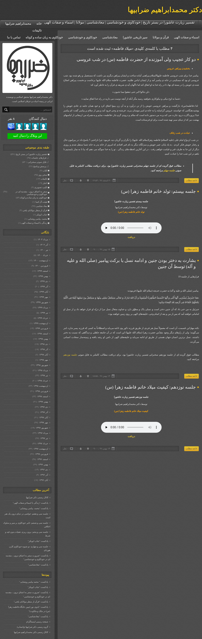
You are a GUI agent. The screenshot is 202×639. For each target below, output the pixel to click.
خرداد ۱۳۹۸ (42, 380)
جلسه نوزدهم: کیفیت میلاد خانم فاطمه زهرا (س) (150, 387)
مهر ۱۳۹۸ (43, 360)
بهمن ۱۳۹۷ (43, 401)
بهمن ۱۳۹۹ (43, 276)
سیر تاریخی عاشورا (135, 37)
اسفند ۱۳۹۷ (42, 396)
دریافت (131, 237)
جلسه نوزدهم (70, 354)
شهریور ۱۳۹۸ (41, 365)
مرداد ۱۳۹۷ (42, 433)
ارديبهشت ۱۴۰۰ (40, 260)
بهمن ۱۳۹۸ (43, 339)
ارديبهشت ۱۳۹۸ (40, 386)
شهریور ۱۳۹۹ (41, 302)
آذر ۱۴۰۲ (44, 244)
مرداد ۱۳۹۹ (42, 307)
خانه (39, 23)
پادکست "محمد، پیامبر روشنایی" (33, 508)
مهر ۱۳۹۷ (43, 422)
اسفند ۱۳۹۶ (42, 459)
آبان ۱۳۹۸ (43, 354)
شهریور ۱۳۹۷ (41, 427)
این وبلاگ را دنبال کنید (27, 135)
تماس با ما (13, 37)
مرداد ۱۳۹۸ (42, 370)
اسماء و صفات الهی (186, 37)
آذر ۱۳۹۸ (44, 349)
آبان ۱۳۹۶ (43, 480)
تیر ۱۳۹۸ (44, 375)
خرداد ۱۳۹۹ (42, 318)
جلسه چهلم (169, 170)
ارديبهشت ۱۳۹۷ (40, 448)
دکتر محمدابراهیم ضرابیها (165, 10)
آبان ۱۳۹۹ (43, 292)
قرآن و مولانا (161, 37)
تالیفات (37, 30)
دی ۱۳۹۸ (43, 344)
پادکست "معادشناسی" (38, 564)
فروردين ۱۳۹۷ (41, 454)
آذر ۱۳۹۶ (44, 475)
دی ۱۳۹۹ (43, 281)
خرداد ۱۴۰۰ (42, 255)
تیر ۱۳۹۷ (44, 438)
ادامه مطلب (191, 180)
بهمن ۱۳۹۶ (43, 464)
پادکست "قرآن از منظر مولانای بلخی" (31, 601)
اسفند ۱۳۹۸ (42, 333)
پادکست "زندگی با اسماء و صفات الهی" (30, 503)
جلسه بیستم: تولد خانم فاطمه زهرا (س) (158, 191)
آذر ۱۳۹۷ (44, 412)
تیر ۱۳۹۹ (44, 313)
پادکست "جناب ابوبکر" (38, 541)
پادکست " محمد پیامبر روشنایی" (33, 582)
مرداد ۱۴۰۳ (42, 239)
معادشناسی (110, 37)
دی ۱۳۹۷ (43, 407)
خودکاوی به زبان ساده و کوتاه (44, 37)
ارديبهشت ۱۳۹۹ (40, 323)
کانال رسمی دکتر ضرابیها (37, 497)
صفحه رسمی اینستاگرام (37, 621)
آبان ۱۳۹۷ (43, 417)
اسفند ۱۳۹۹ (42, 271)
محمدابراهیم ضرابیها (18, 23)
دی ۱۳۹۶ (43, 469)
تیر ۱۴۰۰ (44, 250)
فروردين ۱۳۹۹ (41, 328)
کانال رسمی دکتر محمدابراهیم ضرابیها (31, 632)
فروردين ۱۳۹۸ (41, 391)
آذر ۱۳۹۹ (44, 286)
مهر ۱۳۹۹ (43, 297)
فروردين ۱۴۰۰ (41, 265)
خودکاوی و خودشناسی (82, 37)
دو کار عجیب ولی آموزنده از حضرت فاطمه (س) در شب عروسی (136, 59)
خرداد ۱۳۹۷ (42, 443)
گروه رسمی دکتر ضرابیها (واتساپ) (32, 627)
